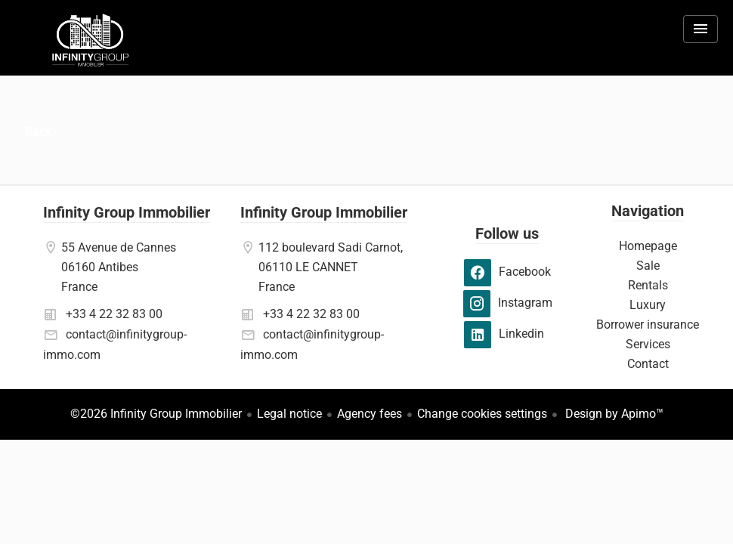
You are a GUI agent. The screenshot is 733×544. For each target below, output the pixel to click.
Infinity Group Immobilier (126, 212)
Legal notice (289, 413)
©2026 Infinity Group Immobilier (156, 413)
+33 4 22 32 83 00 (114, 314)
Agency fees (369, 413)
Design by (612, 413)
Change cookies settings (482, 413)
